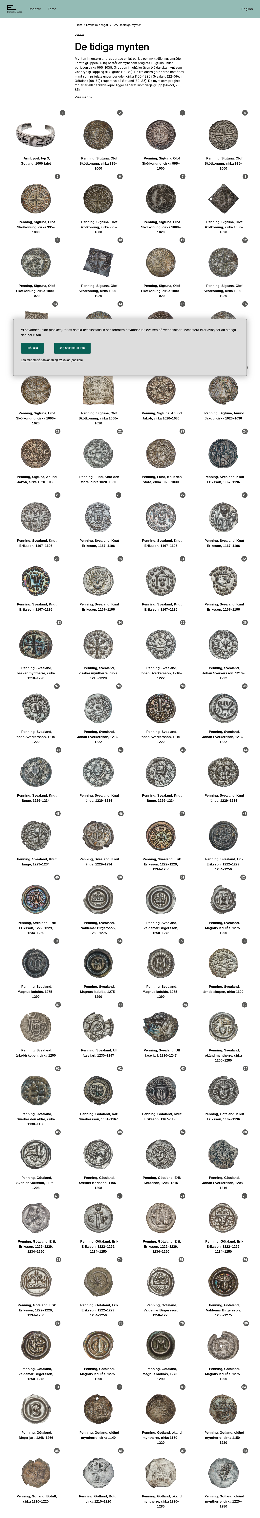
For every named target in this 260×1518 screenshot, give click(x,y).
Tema (52, 8)
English (247, 8)
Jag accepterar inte (72, 347)
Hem (79, 24)
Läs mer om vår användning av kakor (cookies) (52, 359)
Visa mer (83, 97)
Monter (35, 8)
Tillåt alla (32, 347)
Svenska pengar (97, 24)
